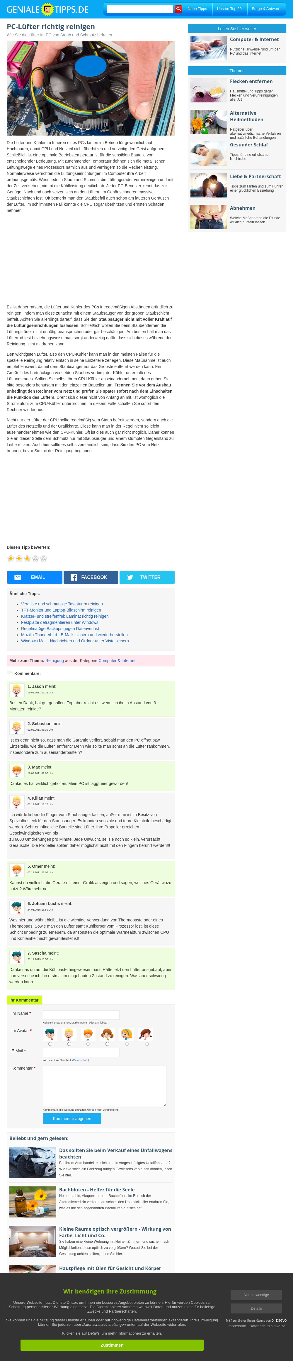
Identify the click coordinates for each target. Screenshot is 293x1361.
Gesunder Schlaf (249, 144)
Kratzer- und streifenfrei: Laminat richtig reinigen (65, 616)
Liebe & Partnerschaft (255, 176)
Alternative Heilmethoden (246, 116)
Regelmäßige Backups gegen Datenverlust (60, 628)
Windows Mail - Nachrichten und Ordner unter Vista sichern (75, 641)
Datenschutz (80, 1060)
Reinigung (54, 660)
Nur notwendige (256, 1295)
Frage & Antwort (265, 8)
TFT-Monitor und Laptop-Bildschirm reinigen (61, 610)
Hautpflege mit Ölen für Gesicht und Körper (110, 1268)
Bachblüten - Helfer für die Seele (97, 1189)
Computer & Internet (116, 660)
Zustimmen (111, 1345)
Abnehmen (242, 208)
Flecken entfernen (251, 81)
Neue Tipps (197, 8)
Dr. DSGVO (279, 1320)
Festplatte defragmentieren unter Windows (59, 622)
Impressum (236, 1326)
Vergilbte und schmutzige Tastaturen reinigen (62, 604)
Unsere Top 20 (229, 8)
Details (256, 1308)
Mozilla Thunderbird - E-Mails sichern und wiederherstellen (74, 634)
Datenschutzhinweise (267, 1326)
